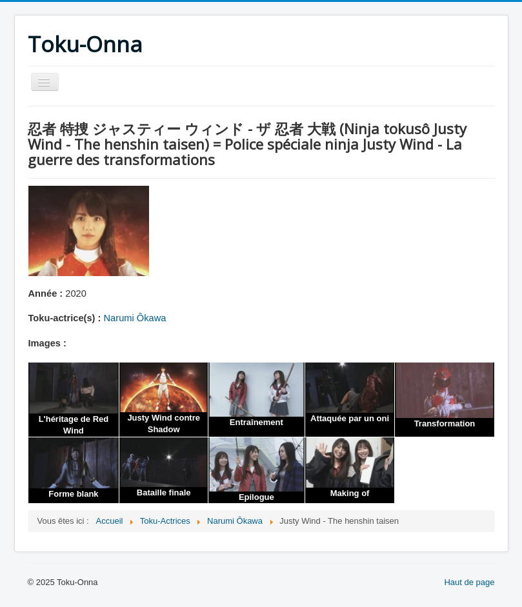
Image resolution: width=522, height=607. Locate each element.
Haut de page (469, 582)
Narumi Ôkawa (135, 318)
